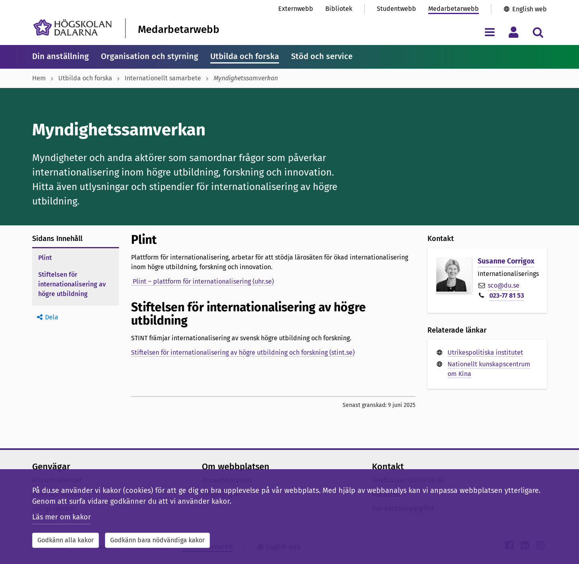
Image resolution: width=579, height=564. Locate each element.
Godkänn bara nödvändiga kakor (157, 540)
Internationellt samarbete (163, 78)
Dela (51, 317)
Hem (39, 78)
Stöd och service (322, 56)
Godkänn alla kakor (65, 540)
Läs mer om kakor (61, 517)
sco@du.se (503, 285)
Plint (45, 258)
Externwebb (295, 8)
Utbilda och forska (244, 56)
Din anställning (60, 56)
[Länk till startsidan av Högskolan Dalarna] (72, 27)
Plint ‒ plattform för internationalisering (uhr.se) (202, 281)
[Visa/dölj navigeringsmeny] (489, 32)
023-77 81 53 (506, 295)
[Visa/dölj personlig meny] (514, 32)
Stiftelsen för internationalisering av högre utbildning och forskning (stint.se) (243, 352)
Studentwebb (396, 8)
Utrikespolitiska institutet (485, 352)
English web (529, 9)
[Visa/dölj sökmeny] (538, 32)
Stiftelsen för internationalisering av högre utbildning (72, 284)
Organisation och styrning (149, 56)
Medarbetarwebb (453, 8)
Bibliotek (338, 8)
